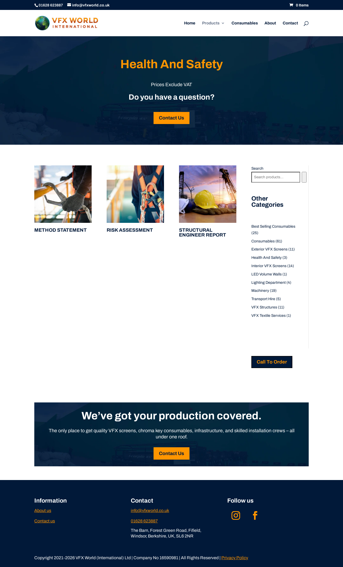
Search (257, 168)
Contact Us (171, 118)
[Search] (304, 177)
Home (189, 23)
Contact (290, 23)
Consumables (245, 23)
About (270, 23)
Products (210, 23)
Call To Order (272, 362)
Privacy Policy (234, 557)
